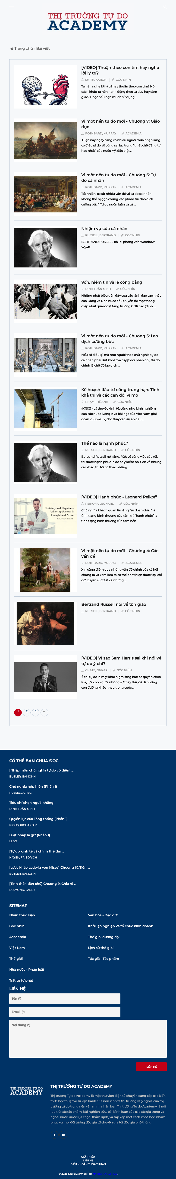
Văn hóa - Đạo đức (103, 915)
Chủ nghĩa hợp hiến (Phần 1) (33, 786)
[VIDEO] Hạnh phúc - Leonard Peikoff (119, 497)
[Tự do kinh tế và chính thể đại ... (36, 851)
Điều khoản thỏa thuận (88, 1164)
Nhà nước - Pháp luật (26, 969)
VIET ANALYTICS (105, 1173)
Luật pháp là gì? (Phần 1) (29, 835)
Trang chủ (21, 48)
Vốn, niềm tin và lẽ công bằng (111, 282)
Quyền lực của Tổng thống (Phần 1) (38, 819)
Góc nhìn (17, 926)
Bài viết (42, 48)
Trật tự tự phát (21, 980)
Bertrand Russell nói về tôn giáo (113, 604)
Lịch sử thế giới (100, 948)
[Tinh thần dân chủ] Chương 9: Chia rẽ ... (42, 884)
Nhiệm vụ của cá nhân (104, 228)
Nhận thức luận (22, 915)
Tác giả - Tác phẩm (103, 959)
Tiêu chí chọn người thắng (31, 803)
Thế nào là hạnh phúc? (104, 443)
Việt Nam (17, 948)
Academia (17, 937)
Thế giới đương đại (103, 937)
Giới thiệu (88, 1156)
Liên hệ (151, 1066)
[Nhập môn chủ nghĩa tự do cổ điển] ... (41, 770)
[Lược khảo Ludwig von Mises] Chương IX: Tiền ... (49, 867)
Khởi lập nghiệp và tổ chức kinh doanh (120, 926)
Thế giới (16, 959)
